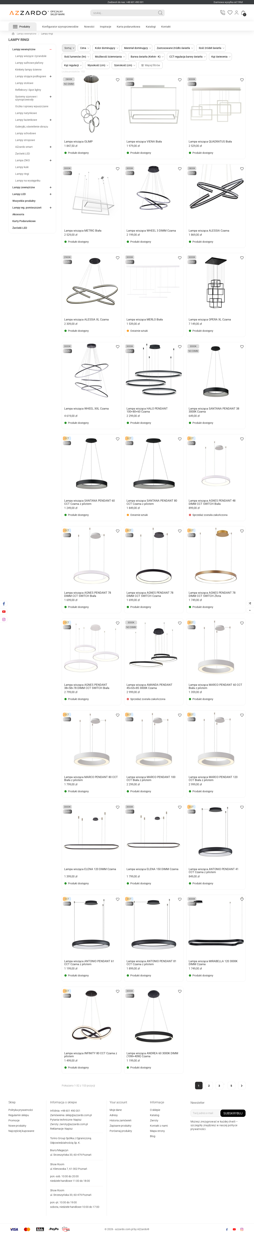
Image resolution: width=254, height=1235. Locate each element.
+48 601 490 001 (70, 1110)
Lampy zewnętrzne (23, 187)
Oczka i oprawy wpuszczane (31, 106)
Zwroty (154, 1120)
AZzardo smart (24, 146)
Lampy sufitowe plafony (29, 62)
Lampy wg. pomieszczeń (26, 207)
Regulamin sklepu (18, 1115)
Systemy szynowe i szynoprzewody (26, 98)
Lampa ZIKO (22, 160)
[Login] (237, 13)
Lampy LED (19, 194)
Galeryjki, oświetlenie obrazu (31, 126)
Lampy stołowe (24, 83)
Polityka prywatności (20, 1109)
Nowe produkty (17, 1125)
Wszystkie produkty (23, 200)
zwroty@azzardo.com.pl (74, 1124)
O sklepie (155, 1109)
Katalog (154, 1115)
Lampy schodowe (25, 133)
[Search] (123, 13)
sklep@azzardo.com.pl (79, 1115)
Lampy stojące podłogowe (30, 76)
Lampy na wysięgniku (27, 180)
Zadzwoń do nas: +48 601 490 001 (126, 2)
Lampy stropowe (25, 140)
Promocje (14, 1120)
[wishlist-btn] (117, 79)
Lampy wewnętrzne (23, 49)
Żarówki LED (22, 153)
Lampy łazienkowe (26, 119)
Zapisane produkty (120, 1125)
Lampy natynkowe (26, 113)
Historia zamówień (120, 1120)
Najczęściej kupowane (21, 1130)
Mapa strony (157, 1130)
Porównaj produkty (121, 1130)
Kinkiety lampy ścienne (28, 69)
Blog (152, 1136)
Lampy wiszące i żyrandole (30, 56)
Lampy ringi (22, 173)
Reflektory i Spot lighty (28, 89)
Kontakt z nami (159, 1125)
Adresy (114, 1115)
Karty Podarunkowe (24, 221)
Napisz (77, 1119)
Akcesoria (18, 214)
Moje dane (116, 1109)
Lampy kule (22, 167)
